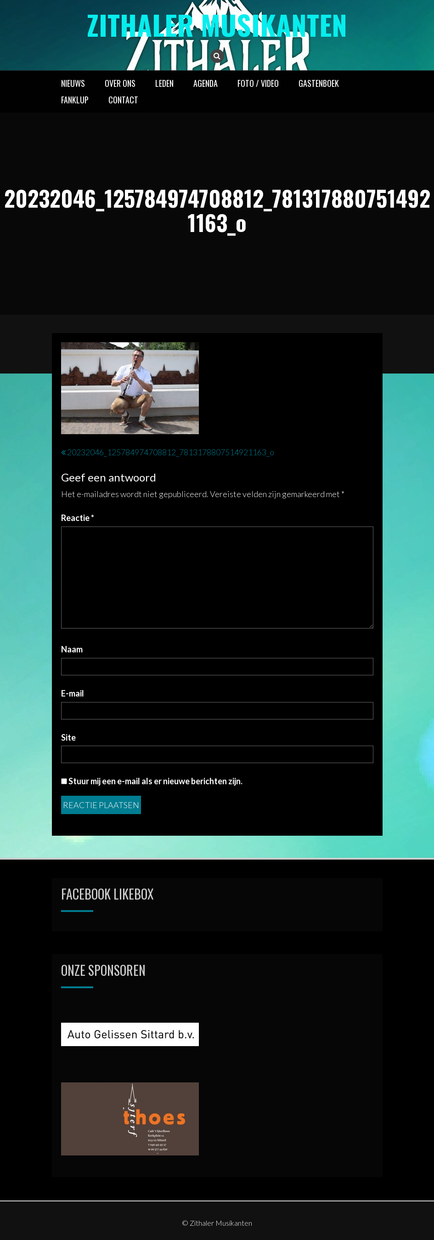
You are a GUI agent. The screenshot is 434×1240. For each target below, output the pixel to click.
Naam (72, 649)
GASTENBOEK (319, 83)
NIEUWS (73, 83)
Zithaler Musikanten (217, 24)
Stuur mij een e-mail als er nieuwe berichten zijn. (155, 781)
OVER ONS (120, 83)
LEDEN (164, 83)
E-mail (72, 693)
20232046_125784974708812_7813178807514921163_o (170, 452)
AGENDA (205, 83)
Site (68, 737)
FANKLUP (75, 100)
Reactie (77, 518)
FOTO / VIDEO (258, 83)
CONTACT (123, 100)
